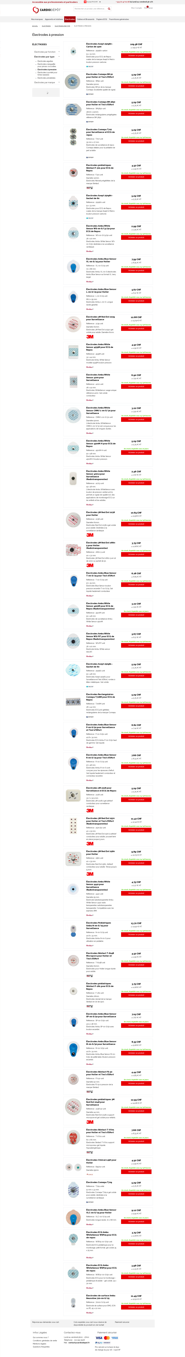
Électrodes (39, 44)
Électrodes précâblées (46, 78)
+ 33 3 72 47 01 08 (123, 2)
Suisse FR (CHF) (92, 2)
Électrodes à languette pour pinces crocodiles (47, 65)
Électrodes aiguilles (45, 61)
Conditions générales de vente (45, 1341)
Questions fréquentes (41, 1347)
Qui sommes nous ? (41, 1337)
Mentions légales (39, 1344)
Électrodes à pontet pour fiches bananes (47, 74)
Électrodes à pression (47, 70)
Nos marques (37, 19)
